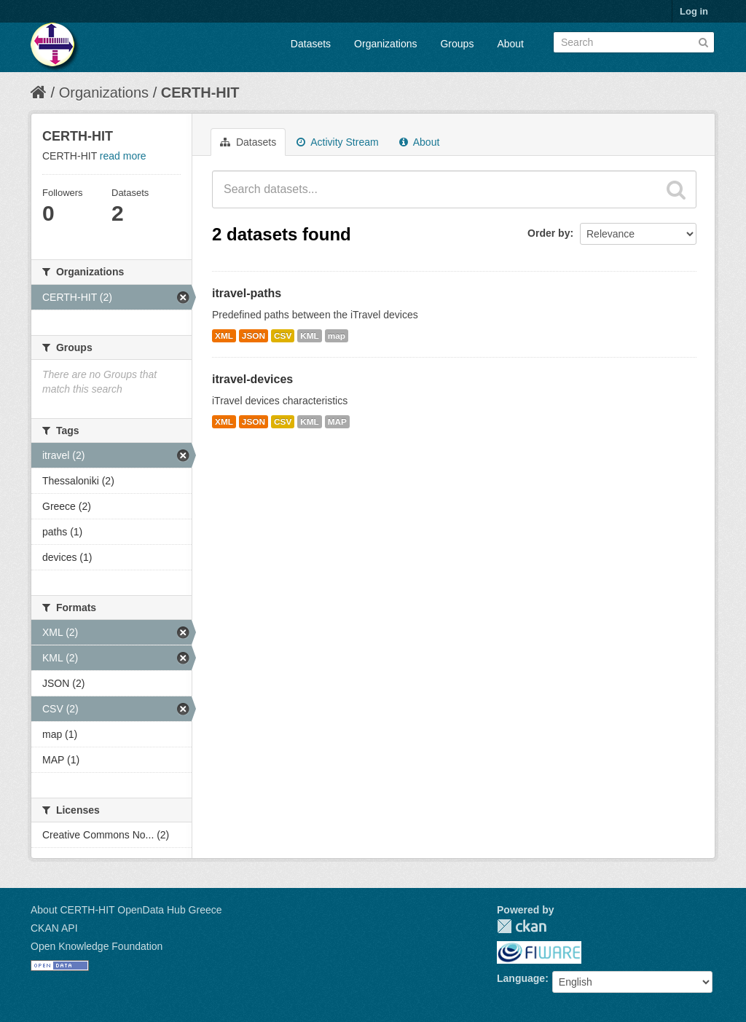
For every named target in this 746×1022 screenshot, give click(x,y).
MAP (337, 422)
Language (521, 978)
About (510, 44)
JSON (253, 336)
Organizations (385, 44)
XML (224, 336)
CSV (282, 336)
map (336, 336)
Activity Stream (337, 142)
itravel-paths (246, 293)
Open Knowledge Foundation (96, 946)
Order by (548, 233)
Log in (694, 11)
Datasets (311, 44)
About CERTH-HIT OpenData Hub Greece (126, 910)
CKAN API (54, 928)
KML (309, 336)
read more (123, 156)
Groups (457, 44)
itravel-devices (252, 379)
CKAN (521, 926)
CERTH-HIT (200, 92)
